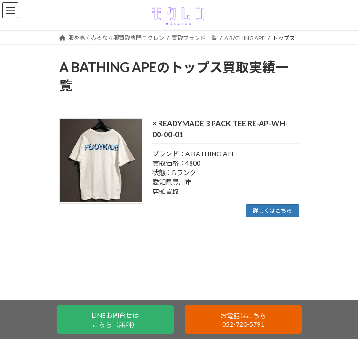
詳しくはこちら (272, 210)
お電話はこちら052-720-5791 (243, 320)
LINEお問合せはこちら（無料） (115, 320)
